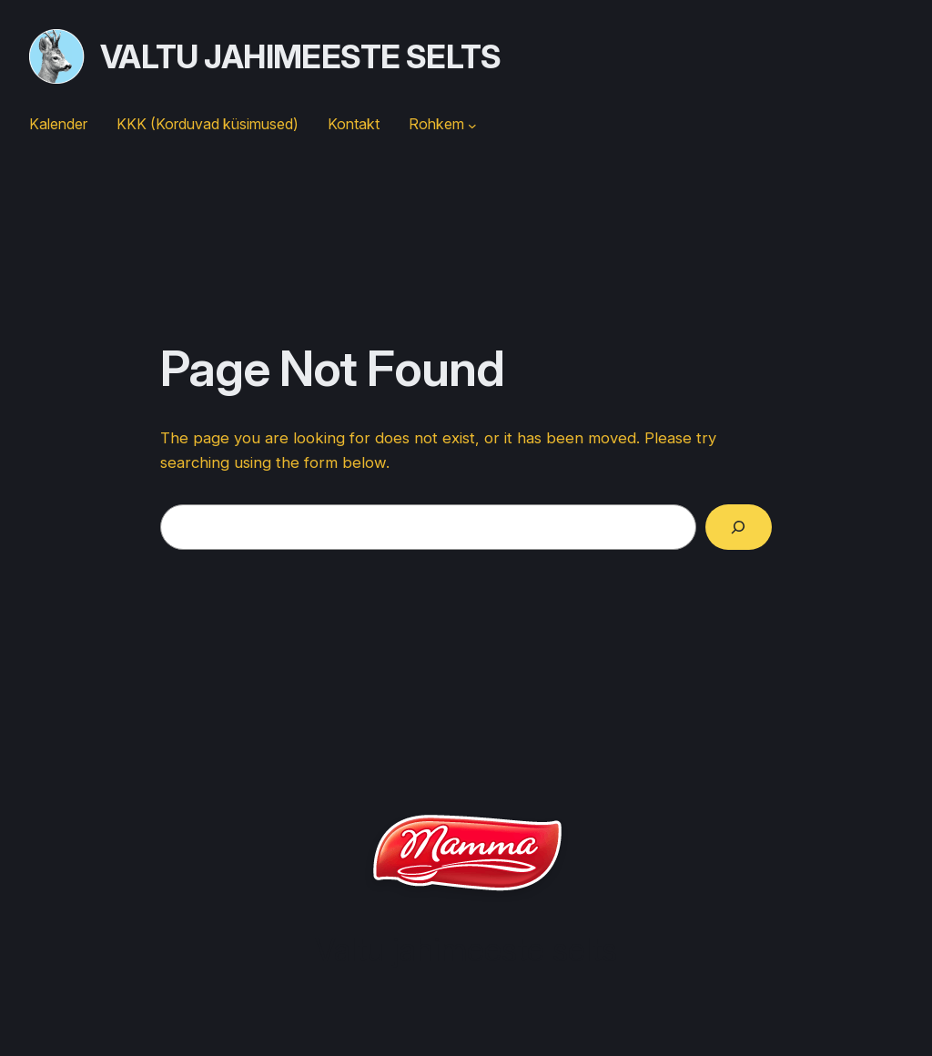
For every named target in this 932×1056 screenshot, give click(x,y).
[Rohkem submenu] (472, 124)
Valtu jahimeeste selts (300, 56)
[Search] (738, 527)
